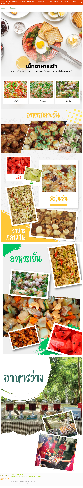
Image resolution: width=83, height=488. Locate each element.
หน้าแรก (2, 5)
